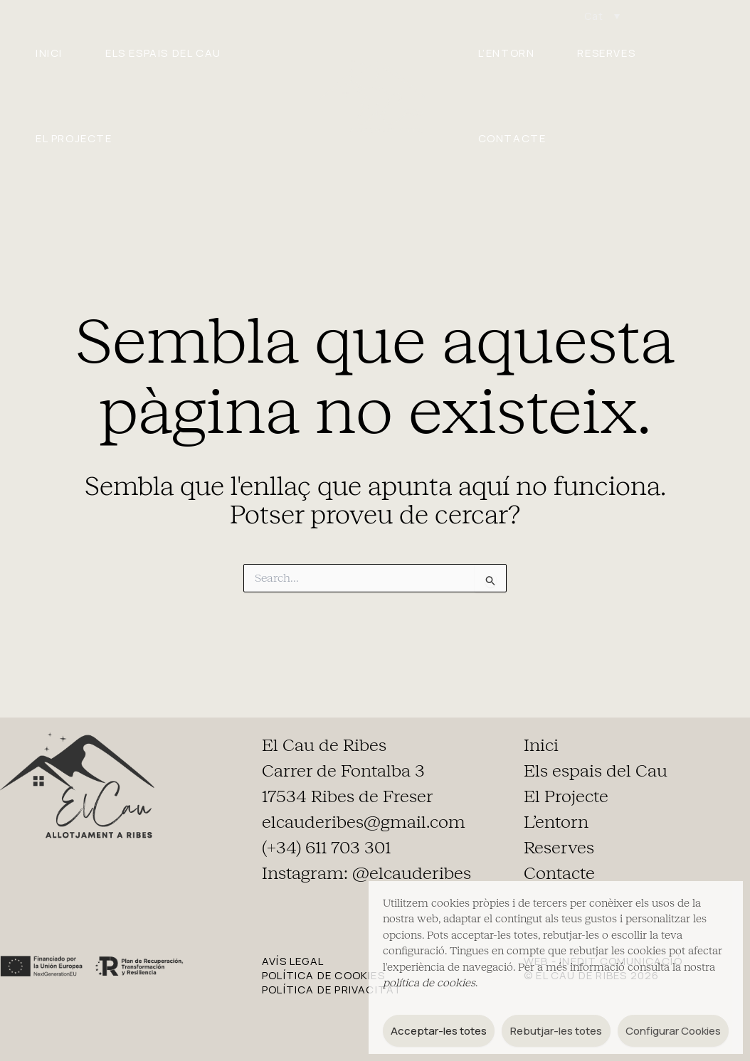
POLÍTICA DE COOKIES (323, 975)
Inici (49, 53)
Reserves (606, 53)
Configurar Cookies (673, 1030)
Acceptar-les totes (439, 1030)
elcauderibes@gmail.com (363, 822)
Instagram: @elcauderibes (366, 873)
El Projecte (74, 138)
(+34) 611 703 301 (326, 847)
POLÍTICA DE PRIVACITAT (332, 989)
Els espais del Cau (163, 53)
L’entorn (506, 53)
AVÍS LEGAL (293, 961)
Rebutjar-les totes (556, 1030)
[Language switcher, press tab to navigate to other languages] (602, 16)
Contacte (512, 138)
